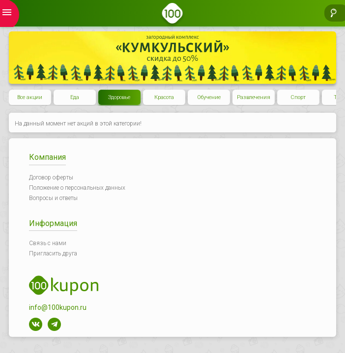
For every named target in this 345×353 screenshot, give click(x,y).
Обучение (209, 97)
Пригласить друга (53, 253)
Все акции (29, 97)
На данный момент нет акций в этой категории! (78, 123)
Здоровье (119, 97)
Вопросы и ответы (53, 198)
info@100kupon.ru (57, 307)
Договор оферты (51, 177)
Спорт (298, 97)
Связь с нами (47, 243)
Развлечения (253, 97)
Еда (74, 97)
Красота (164, 97)
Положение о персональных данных (77, 187)
